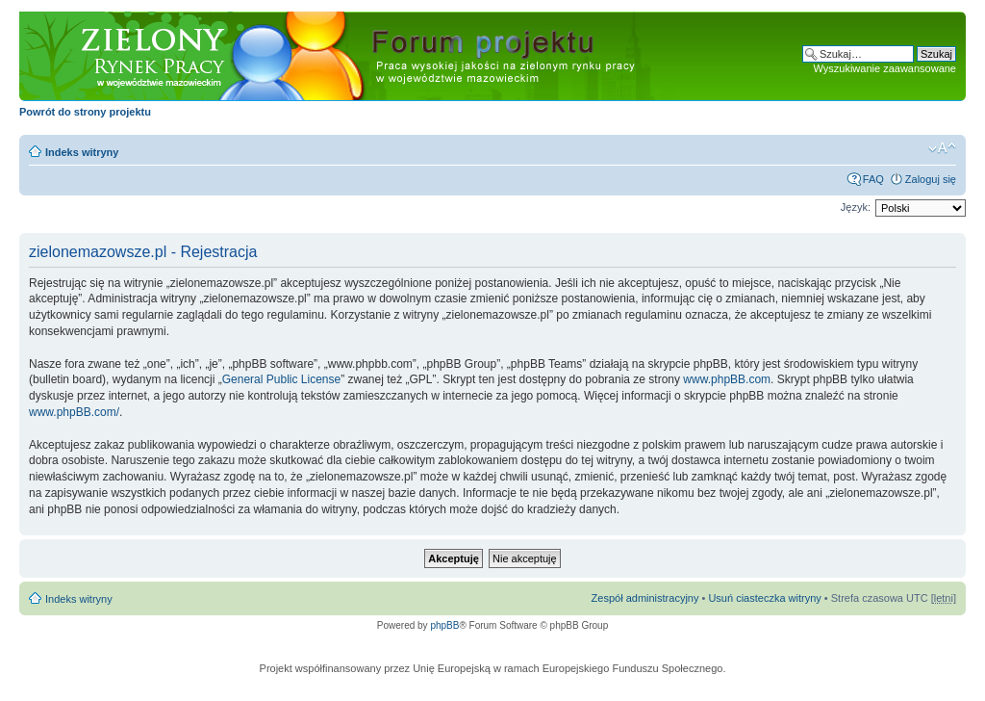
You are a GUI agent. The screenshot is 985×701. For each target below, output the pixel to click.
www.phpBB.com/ (74, 412)
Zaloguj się (930, 179)
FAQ (873, 179)
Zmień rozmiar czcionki (942, 148)
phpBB (444, 625)
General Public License (281, 379)
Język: (856, 207)
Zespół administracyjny (645, 598)
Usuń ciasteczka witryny (764, 598)
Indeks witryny (81, 152)
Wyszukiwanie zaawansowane (885, 68)
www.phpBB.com (726, 379)
